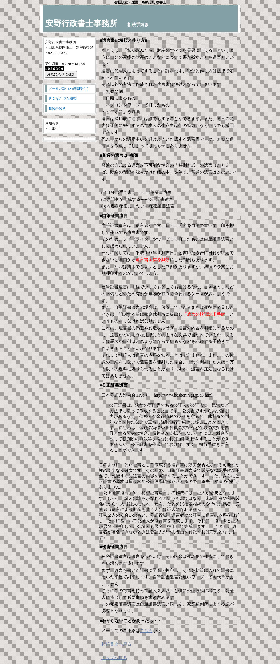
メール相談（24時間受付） (69, 89)
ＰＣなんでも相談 (62, 99)
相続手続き (57, 108)
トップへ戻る (114, 657)
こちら (146, 630)
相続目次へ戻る (116, 644)
